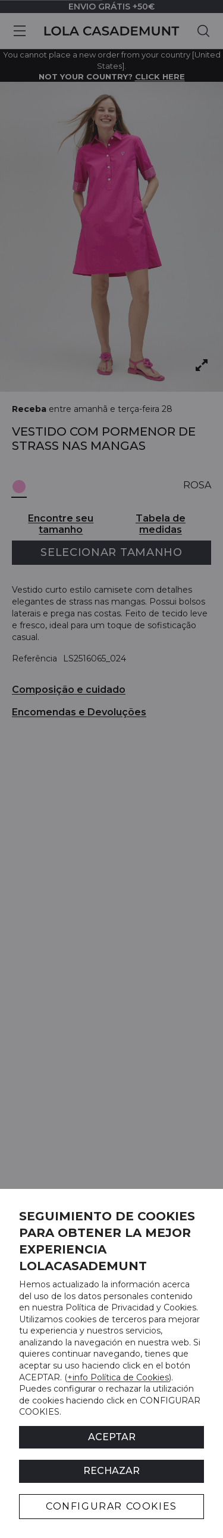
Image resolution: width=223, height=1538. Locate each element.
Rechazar (111, 1470)
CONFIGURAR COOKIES (111, 1506)
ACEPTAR (112, 1437)
